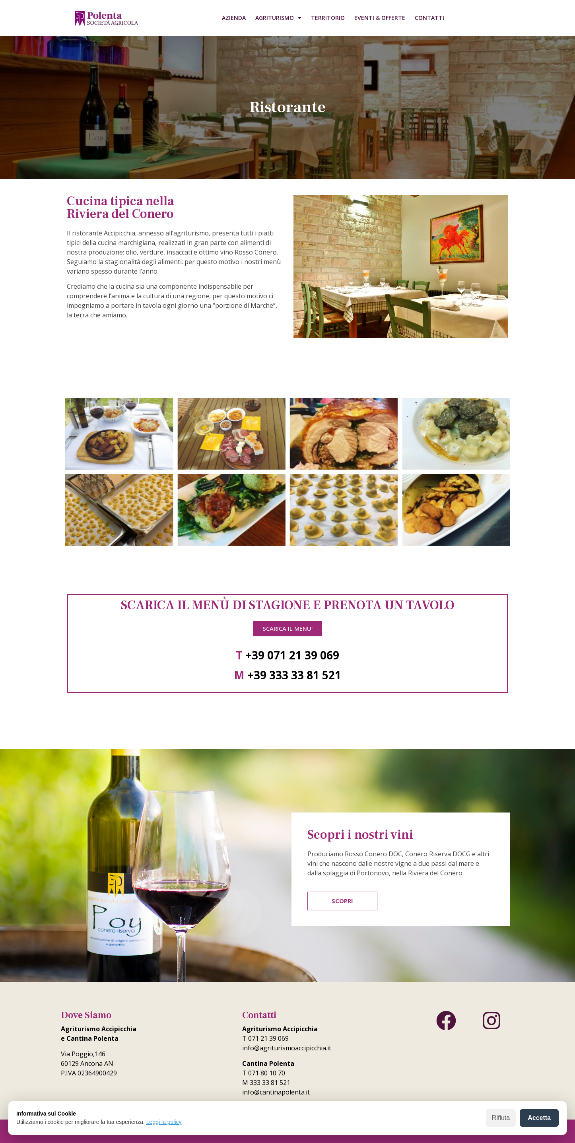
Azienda (234, 17)
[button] (287, 629)
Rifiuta (501, 1117)
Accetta (539, 1117)
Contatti (429, 17)
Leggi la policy (164, 1122)
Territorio (328, 17)
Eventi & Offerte (379, 17)
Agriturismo (278, 18)
